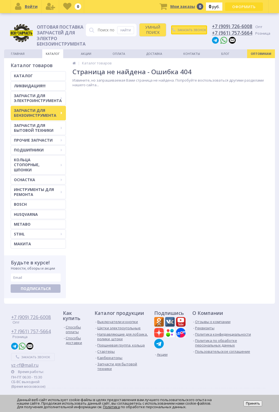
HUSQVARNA (26, 214)
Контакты (191, 54)
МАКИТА (22, 243)
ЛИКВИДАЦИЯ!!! (30, 85)
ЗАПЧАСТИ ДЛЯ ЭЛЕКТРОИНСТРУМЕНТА (38, 98)
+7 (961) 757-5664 (232, 32)
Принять (253, 403)
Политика (111, 406)
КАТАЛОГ (23, 75)
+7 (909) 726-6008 (232, 26)
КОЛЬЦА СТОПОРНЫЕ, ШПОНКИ (38, 164)
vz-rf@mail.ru (24, 365)
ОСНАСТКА (38, 179)
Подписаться (36, 288)
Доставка (154, 54)
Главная (18, 54)
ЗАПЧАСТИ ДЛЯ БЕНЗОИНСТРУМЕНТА (38, 113)
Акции (86, 54)
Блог (225, 54)
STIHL (38, 234)
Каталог (53, 54)
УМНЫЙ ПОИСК (152, 30)
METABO (22, 224)
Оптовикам (261, 54)
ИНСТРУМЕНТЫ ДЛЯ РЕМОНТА (38, 192)
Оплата (119, 54)
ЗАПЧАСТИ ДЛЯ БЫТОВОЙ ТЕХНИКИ (38, 128)
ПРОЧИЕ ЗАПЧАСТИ (38, 140)
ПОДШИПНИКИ (38, 150)
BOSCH (20, 204)
